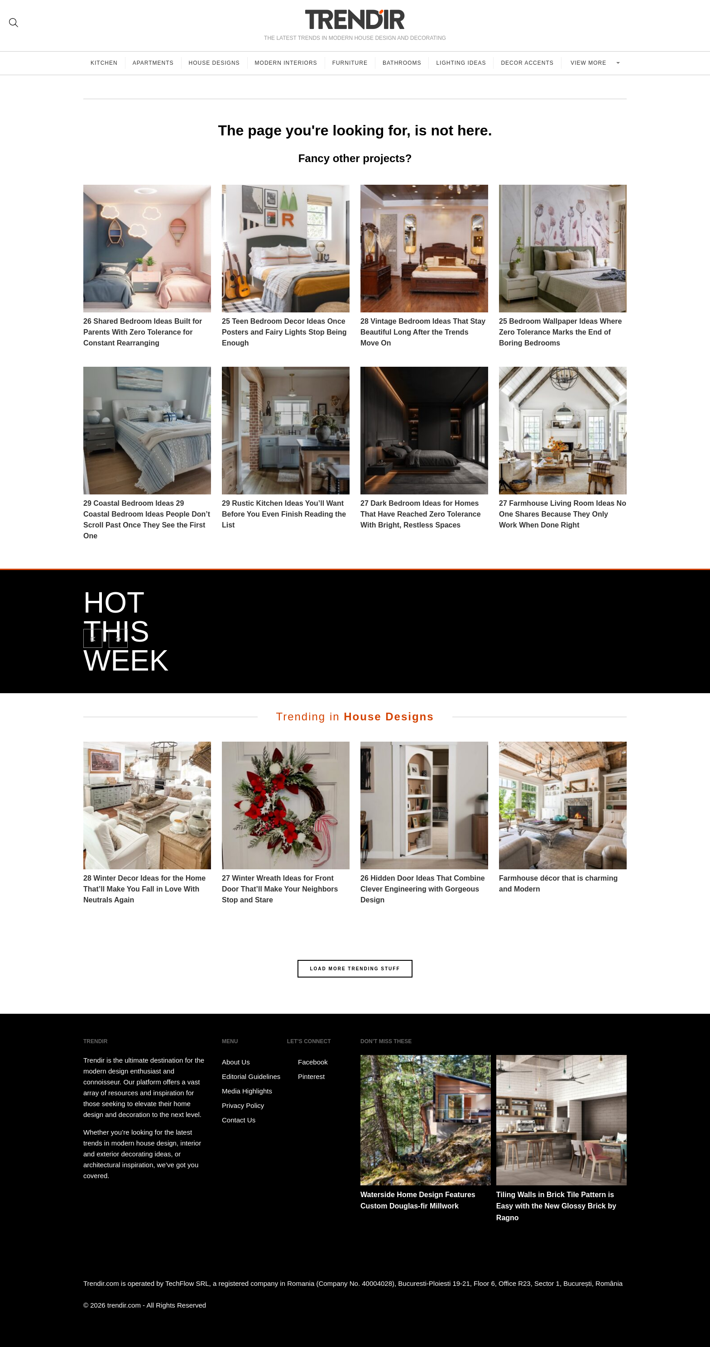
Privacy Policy (243, 1105)
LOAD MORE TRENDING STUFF (355, 968)
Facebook (307, 1062)
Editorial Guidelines (251, 1076)
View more (589, 63)
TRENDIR (355, 19)
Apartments (153, 63)
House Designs (214, 63)
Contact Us (238, 1120)
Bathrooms (402, 63)
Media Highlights (247, 1091)
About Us (236, 1062)
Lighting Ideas (461, 63)
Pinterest (306, 1077)
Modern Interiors (286, 63)
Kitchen (104, 63)
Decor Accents (527, 63)
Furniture (350, 63)
